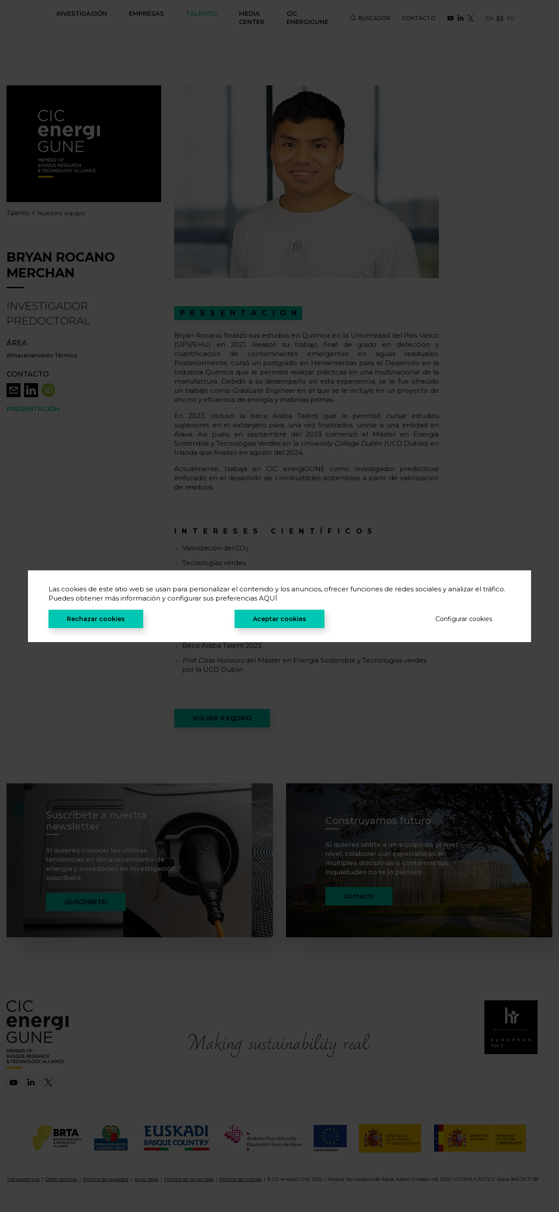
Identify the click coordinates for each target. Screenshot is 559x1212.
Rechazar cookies (96, 619)
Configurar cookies (463, 619)
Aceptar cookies (279, 619)
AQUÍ (268, 598)
